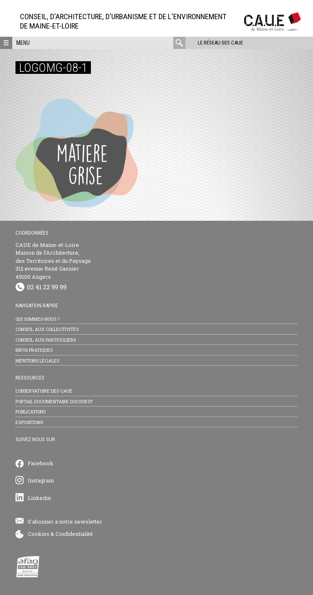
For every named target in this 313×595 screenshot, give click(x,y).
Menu (23, 43)
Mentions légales (37, 360)
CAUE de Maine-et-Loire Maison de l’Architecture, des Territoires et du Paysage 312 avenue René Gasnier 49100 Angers (53, 260)
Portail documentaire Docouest (54, 401)
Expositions (29, 422)
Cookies (38, 533)
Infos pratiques (34, 350)
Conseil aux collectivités (47, 329)
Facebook (40, 463)
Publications (30, 412)
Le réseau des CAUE (220, 43)
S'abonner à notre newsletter (65, 521)
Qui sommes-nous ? (37, 319)
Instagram (41, 480)
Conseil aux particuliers (45, 340)
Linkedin (39, 498)
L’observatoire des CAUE (44, 391)
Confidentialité (74, 533)
